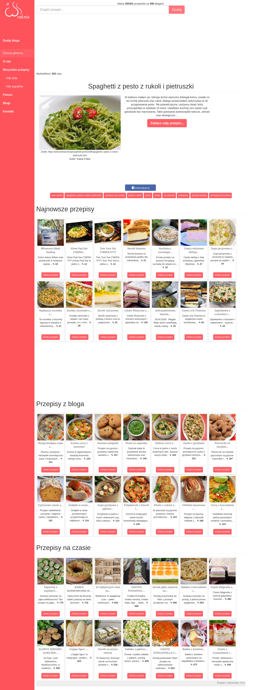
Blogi (6, 103)
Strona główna (13, 53)
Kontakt (8, 111)
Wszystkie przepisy (16, 69)
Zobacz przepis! (50, 275)
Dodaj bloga (11, 40)
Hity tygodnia (13, 86)
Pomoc (8, 94)
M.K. (243, 682)
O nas (7, 61)
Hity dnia (10, 78)
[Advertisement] (141, 42)
